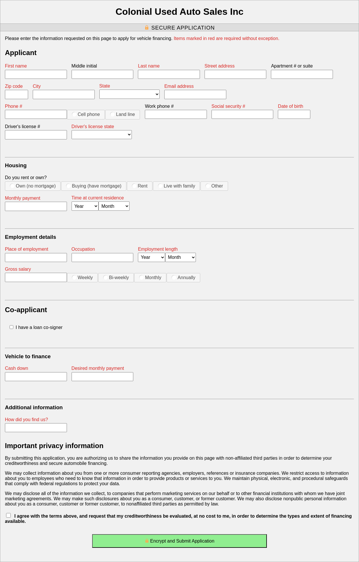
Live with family (176, 185)
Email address (179, 86)
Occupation (83, 249)
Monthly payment (22, 198)
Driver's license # (22, 126)
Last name (149, 65)
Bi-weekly (116, 277)
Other (214, 185)
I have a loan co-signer (36, 327)
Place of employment (26, 249)
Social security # (228, 106)
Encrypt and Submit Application (179, 542)
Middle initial (84, 65)
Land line (122, 114)
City (37, 86)
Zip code (14, 86)
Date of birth (290, 106)
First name (16, 65)
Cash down (16, 368)
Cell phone (86, 114)
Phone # (13, 106)
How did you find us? (26, 419)
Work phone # (159, 106)
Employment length (158, 249)
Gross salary (18, 269)
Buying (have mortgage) (93, 185)
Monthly (150, 277)
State (104, 85)
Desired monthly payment (98, 368)
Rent (139, 185)
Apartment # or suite (292, 65)
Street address (220, 65)
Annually (183, 277)
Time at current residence (98, 197)
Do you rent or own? (26, 177)
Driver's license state (93, 126)
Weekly (82, 277)
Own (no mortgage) (33, 185)
